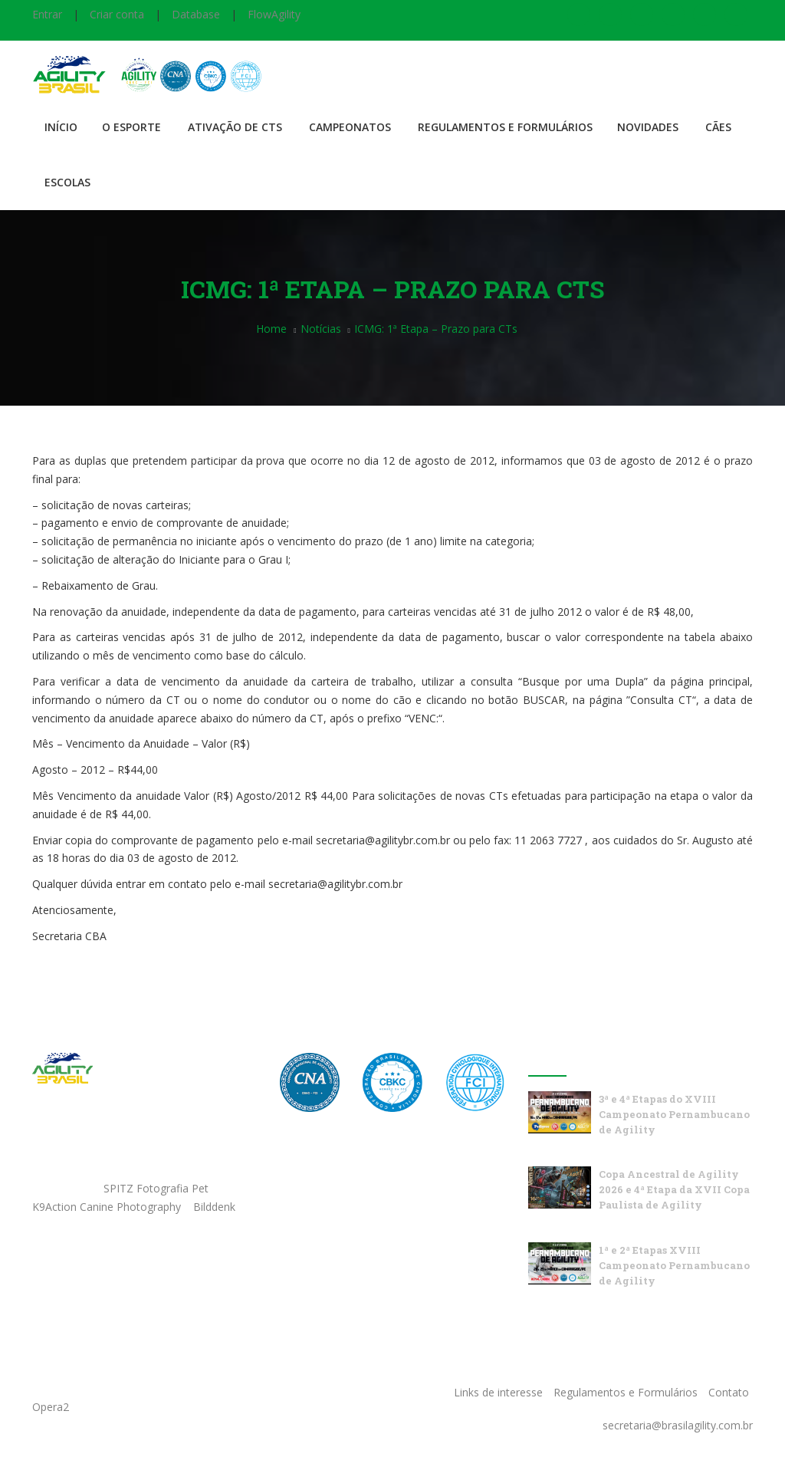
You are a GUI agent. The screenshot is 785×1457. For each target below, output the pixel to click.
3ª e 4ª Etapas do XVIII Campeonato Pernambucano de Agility (674, 1114)
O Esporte (131, 127)
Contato (728, 1392)
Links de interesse (498, 1392)
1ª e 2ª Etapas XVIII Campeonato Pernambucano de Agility (674, 1265)
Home (271, 328)
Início (60, 127)
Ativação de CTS (235, 127)
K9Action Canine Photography (106, 1206)
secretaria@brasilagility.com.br (678, 1425)
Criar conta (117, 14)
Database (196, 14)
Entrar (47, 14)
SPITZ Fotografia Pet (157, 1188)
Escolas (67, 182)
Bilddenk (214, 1206)
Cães (718, 127)
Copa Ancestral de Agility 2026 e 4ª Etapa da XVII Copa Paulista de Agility (674, 1189)
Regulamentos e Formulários (505, 127)
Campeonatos (350, 127)
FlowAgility (274, 14)
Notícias (321, 328)
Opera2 (50, 1406)
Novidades (647, 127)
